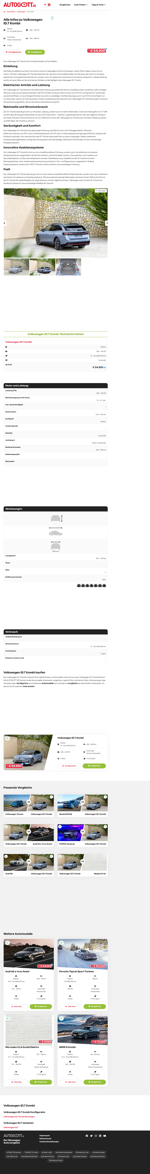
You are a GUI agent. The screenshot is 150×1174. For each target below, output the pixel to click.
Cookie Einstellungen (49, 1141)
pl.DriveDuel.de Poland (47, 1156)
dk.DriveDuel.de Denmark (97, 1156)
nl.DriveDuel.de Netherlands (29, 1156)
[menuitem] (65, 4)
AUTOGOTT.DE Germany (14, 1152)
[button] (81, 5)
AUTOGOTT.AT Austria (31, 1152)
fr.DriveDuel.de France (82, 1152)
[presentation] (4, 223)
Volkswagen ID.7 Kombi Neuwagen (19, 1116)
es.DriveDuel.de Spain (98, 1152)
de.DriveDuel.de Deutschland (64, 1152)
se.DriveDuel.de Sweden (80, 1156)
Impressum (44, 1135)
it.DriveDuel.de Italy (63, 1156)
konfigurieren (13, 52)
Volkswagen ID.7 (11, 1127)
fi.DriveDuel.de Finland (55, 1160)
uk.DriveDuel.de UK (11, 1156)
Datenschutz (45, 1138)
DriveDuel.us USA (47, 1152)
